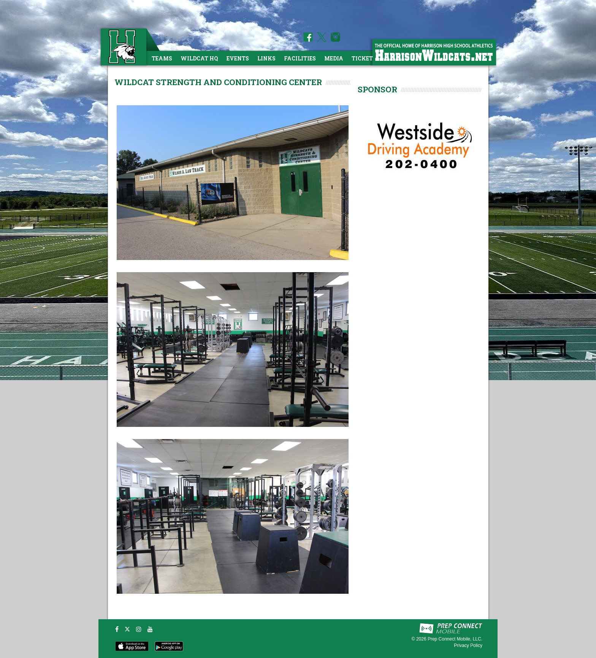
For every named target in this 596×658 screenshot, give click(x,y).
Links (266, 58)
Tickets (364, 58)
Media (333, 58)
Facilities (300, 58)
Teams (162, 58)
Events (238, 58)
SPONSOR (377, 89)
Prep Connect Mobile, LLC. (455, 639)
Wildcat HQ (199, 58)
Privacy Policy (468, 645)
